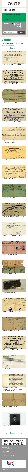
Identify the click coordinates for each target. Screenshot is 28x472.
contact (6, 19)
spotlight (17, 14)
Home (5, 10)
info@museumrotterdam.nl (8, 452)
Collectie (12, 10)
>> (21, 48)
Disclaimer (5, 469)
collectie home (8, 14)
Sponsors (6, 23)
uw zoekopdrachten (15, 17)
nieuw (5, 17)
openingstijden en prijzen (8, 455)
